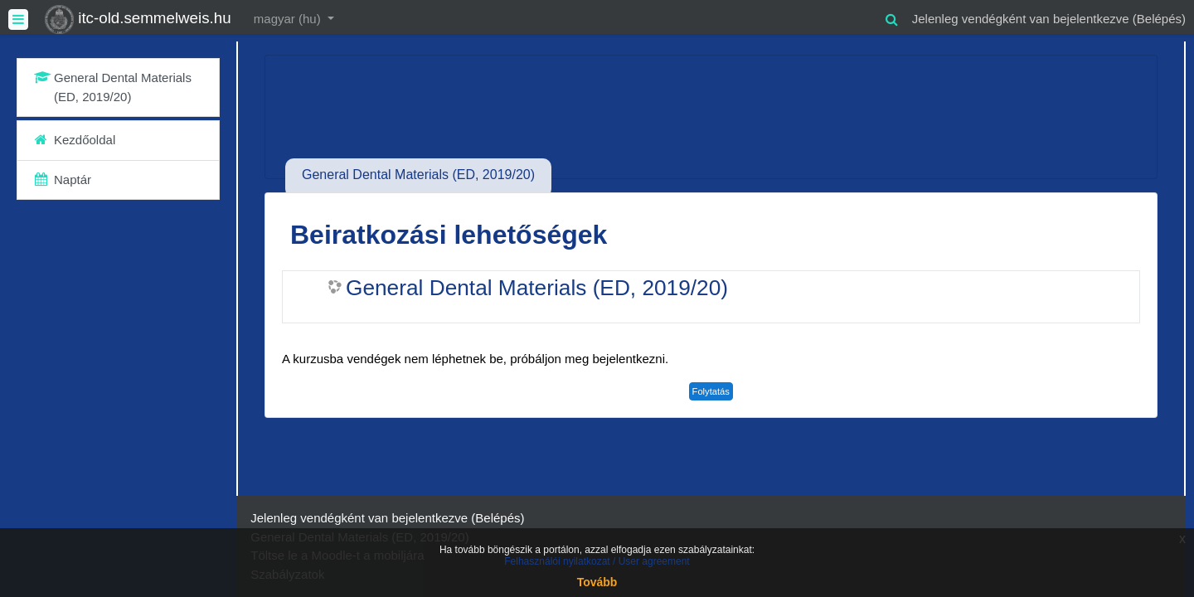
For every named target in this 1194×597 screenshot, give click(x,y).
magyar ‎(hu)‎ (289, 19)
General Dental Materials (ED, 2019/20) (537, 287)
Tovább (597, 582)
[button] (892, 17)
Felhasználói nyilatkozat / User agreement (596, 561)
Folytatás (711, 391)
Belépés (1159, 19)
